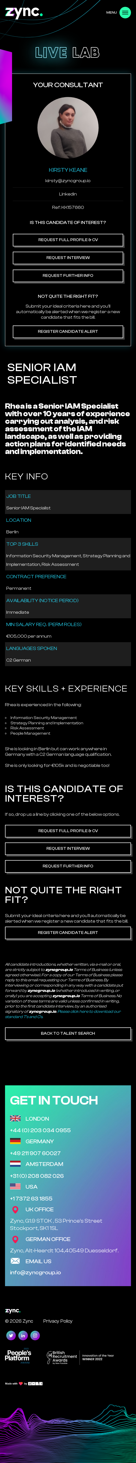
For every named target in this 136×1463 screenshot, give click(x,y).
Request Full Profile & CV (68, 240)
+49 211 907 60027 (35, 1153)
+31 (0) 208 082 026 (37, 1176)
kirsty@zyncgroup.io (68, 180)
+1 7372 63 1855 (31, 1198)
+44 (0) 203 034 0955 (40, 1130)
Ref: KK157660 (68, 207)
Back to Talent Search (68, 1033)
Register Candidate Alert (68, 331)
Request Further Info (68, 275)
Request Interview (68, 257)
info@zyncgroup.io (35, 1272)
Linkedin (68, 194)
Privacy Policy (58, 1321)
